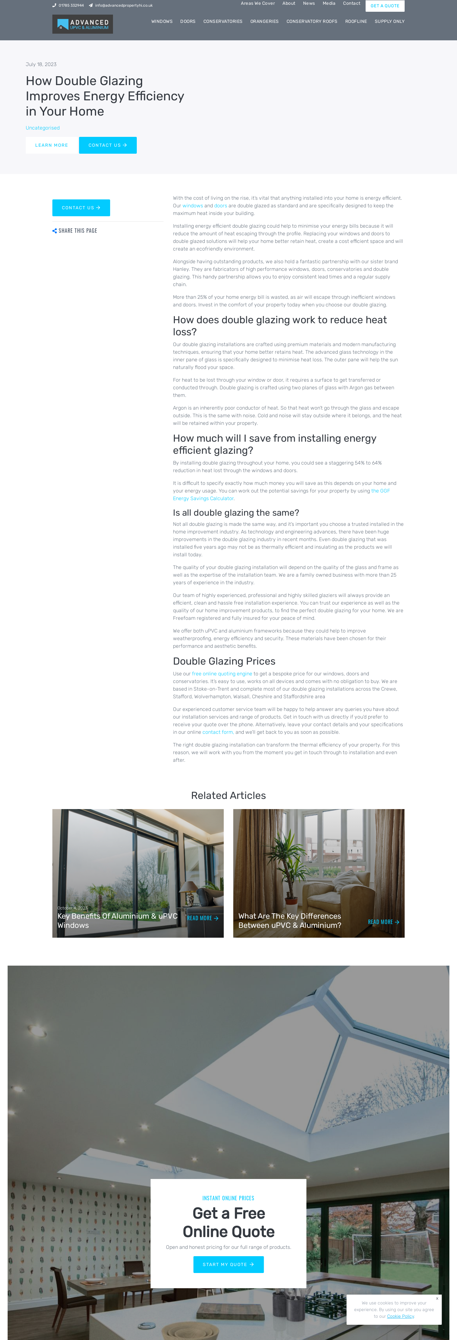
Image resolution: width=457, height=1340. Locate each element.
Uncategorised (43, 128)
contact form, (218, 732)
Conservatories (223, 21)
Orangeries (264, 21)
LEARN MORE (51, 145)
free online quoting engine (222, 674)
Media (329, 3)
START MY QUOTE (228, 1264)
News (309, 3)
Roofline (356, 21)
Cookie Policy (400, 1316)
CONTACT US (108, 145)
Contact (352, 3)
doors (221, 206)
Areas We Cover (258, 3)
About (288, 3)
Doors (188, 21)
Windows (162, 21)
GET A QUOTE (385, 5)
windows (193, 206)
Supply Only (390, 21)
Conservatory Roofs (312, 21)
